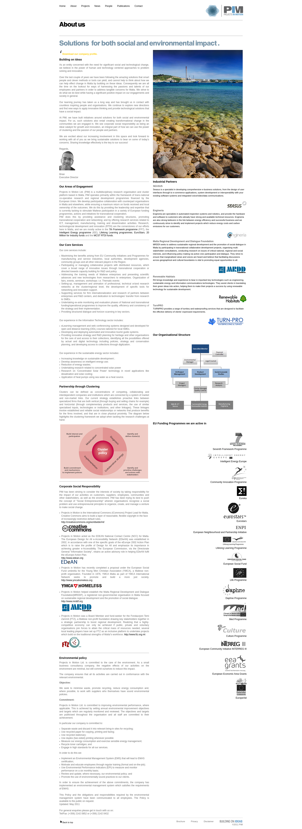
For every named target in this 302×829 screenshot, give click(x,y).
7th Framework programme (123, 229)
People (108, 6)
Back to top (66, 822)
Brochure (180, 821)
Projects (85, 6)
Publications (123, 6)
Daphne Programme (234, 597)
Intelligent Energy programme (75, 232)
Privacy (194, 821)
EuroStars (139, 232)
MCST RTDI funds (103, 235)
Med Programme (235, 618)
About (73, 6)
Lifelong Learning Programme (231, 547)
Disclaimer (209, 821)
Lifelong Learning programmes (115, 232)
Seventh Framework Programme (230, 447)
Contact (139, 6)
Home (62, 6)
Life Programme (238, 578)
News (97, 6)
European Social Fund (235, 562)
